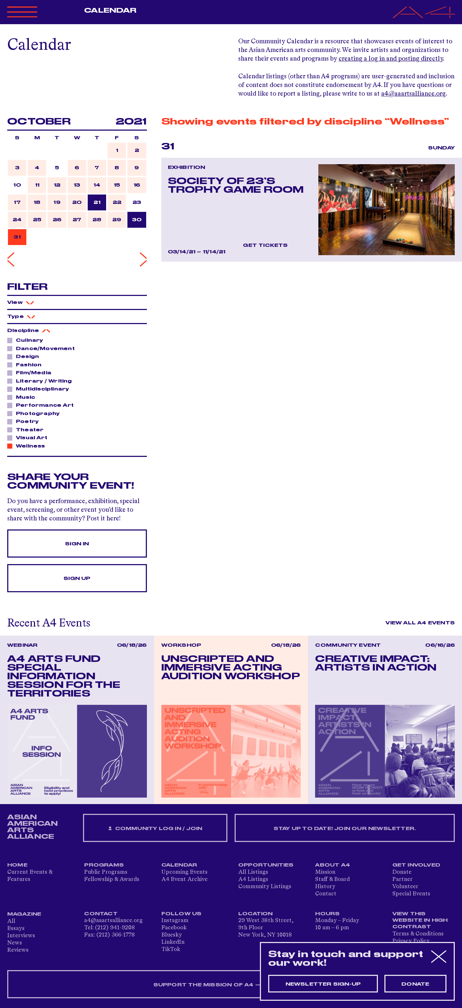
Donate (401, 872)
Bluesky (171, 935)
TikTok (170, 949)
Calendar (110, 10)
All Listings (253, 872)
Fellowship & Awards (111, 879)
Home (17, 865)
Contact (325, 894)
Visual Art (29, 437)
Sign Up (77, 578)
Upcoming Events (184, 872)
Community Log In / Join (155, 828)
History (325, 887)
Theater (27, 429)
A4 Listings (253, 879)
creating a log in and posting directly (391, 59)
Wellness (28, 446)
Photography (35, 413)
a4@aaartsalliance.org (413, 94)
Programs (104, 865)
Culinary (27, 340)
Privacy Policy (411, 941)
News (14, 943)
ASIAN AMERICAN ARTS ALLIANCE (32, 827)
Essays (16, 928)
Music (23, 397)
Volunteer (405, 887)
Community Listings (264, 887)
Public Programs (105, 872)
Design (25, 356)
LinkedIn (172, 942)
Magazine (24, 914)
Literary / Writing (42, 381)
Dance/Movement (43, 348)
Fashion (26, 364)
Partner (402, 879)
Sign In (77, 544)
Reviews (18, 950)
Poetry (25, 421)
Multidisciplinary (40, 389)
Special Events (411, 894)
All (11, 921)
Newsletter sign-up (323, 984)
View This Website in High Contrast (420, 920)
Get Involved (416, 865)
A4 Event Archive (184, 879)
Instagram (174, 921)
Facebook (174, 928)
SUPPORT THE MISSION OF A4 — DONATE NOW (231, 985)
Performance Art (42, 405)
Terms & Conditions (418, 934)
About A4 (332, 865)
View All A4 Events (420, 623)
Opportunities (266, 865)
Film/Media (31, 372)
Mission (325, 872)
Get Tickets (265, 245)
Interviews (21, 936)
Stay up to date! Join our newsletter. (345, 828)
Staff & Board (332, 879)
